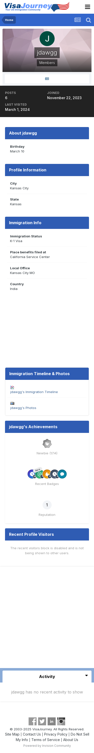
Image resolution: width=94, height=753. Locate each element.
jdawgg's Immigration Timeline (34, 392)
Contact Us (32, 734)
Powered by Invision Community (47, 746)
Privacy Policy (55, 734)
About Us (70, 740)
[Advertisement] (47, 619)
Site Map (12, 734)
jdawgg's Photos (23, 408)
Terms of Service (45, 740)
